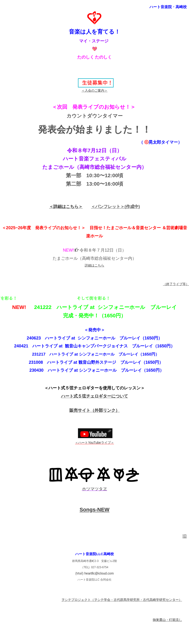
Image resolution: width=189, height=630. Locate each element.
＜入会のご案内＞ (94, 90)
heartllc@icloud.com (99, 573)
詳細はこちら (94, 265)
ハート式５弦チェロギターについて (94, 396)
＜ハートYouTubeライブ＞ (94, 442)
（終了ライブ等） (176, 284)
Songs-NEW (94, 509)
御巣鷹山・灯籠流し (167, 620)
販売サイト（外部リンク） (94, 410)
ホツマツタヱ (94, 489)
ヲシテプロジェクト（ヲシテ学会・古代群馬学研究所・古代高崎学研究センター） (121, 600)
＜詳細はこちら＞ (66, 206)
